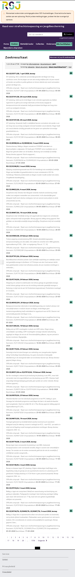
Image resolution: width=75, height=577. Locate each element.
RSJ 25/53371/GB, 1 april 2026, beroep (33, 83)
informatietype (34, 64)
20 (23, 541)
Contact (5, 559)
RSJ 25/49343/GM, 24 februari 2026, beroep (33, 313)
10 (43, 537)
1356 (33, 541)
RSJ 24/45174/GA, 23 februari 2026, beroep (33, 359)
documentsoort (45, 64)
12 (53, 537)
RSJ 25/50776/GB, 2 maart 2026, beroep (33, 452)
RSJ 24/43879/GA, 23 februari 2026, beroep (33, 405)
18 (13, 541)
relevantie (31, 67)
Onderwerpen (52, 44)
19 (18, 541)
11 (48, 537)
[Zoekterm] (44, 34)
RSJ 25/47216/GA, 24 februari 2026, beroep (33, 289)
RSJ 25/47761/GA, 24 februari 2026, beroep (33, 266)
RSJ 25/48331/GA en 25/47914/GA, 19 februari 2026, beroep (33, 382)
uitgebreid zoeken (66, 38)
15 (68, 537)
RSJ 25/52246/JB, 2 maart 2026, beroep (33, 176)
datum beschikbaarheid (57, 67)
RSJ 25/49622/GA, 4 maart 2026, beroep (33, 199)
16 (72, 537)
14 (63, 537)
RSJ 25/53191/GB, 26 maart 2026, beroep (33, 107)
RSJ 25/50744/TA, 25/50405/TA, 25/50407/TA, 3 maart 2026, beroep (33, 521)
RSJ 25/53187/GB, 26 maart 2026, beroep (33, 130)
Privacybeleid (6, 572)
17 (8, 541)
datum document (42, 67)
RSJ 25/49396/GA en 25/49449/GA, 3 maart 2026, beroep (33, 153)
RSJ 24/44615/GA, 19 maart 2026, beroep (33, 428)
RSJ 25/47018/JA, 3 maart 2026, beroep (33, 498)
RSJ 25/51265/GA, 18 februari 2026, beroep (33, 336)
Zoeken (69, 34)
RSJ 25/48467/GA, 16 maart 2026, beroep (33, 223)
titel (70, 67)
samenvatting (71, 73)
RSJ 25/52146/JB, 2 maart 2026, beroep (33, 475)
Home (6, 44)
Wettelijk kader (26, 44)
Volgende (41, 541)
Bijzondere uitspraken (13, 48)
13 (58, 537)
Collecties (40, 44)
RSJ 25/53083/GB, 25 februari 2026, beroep (33, 244)
